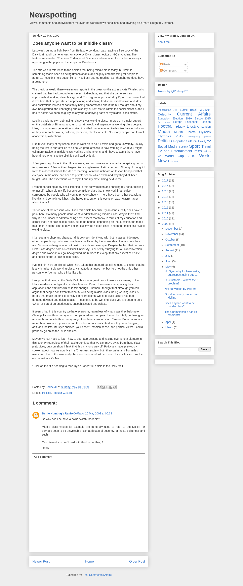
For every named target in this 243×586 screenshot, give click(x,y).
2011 (165, 213)
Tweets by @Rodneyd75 (173, 91)
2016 (165, 185)
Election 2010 (182, 118)
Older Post (137, 561)
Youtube (174, 161)
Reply (45, 447)
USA (207, 151)
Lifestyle (193, 126)
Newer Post (41, 561)
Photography (194, 136)
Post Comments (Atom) (97, 574)
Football (166, 126)
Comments (168, 70)
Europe (177, 121)
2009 (165, 223)
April (168, 322)
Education (164, 118)
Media (164, 131)
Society (183, 146)
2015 (165, 191)
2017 (165, 180)
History (180, 126)
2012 (165, 207)
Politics (46, 392)
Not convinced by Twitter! (180, 288)
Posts (165, 64)
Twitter (198, 151)
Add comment (43, 456)
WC (160, 156)
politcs (207, 136)
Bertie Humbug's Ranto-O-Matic (63, 413)
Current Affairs (194, 114)
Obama (191, 132)
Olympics (205, 132)
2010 (165, 218)
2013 (165, 202)
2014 (165, 196)
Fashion (206, 121)
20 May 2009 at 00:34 (98, 413)
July (168, 255)
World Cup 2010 (180, 156)
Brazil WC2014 (200, 109)
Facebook (191, 121)
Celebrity (164, 114)
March (169, 327)
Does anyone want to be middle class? (72, 43)
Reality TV (204, 141)
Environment (164, 122)
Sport (194, 146)
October (170, 239)
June (168, 261)
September (172, 244)
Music (178, 132)
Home (89, 561)
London (206, 126)
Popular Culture (62, 392)
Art (175, 109)
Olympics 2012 (170, 136)
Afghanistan (164, 110)
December (172, 228)
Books (183, 109)
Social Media (168, 146)
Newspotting (53, 14)
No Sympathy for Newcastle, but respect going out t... (182, 273)
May (168, 266)
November (172, 234)
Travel (206, 146)
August (170, 250)
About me (164, 42)
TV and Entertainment (175, 151)
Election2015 (203, 118)
